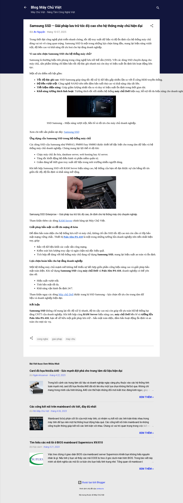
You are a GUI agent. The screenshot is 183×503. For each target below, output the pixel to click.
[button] (152, 26)
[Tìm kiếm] (158, 8)
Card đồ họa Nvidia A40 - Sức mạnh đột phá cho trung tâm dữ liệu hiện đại (76, 370)
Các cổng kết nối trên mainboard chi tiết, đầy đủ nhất (63, 406)
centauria (100, 489)
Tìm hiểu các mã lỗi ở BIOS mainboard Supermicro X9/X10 (66, 442)
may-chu (70, 339)
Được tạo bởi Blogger (91, 482)
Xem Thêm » (146, 397)
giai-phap (57, 339)
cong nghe (42, 339)
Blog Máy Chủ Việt (46, 7)
